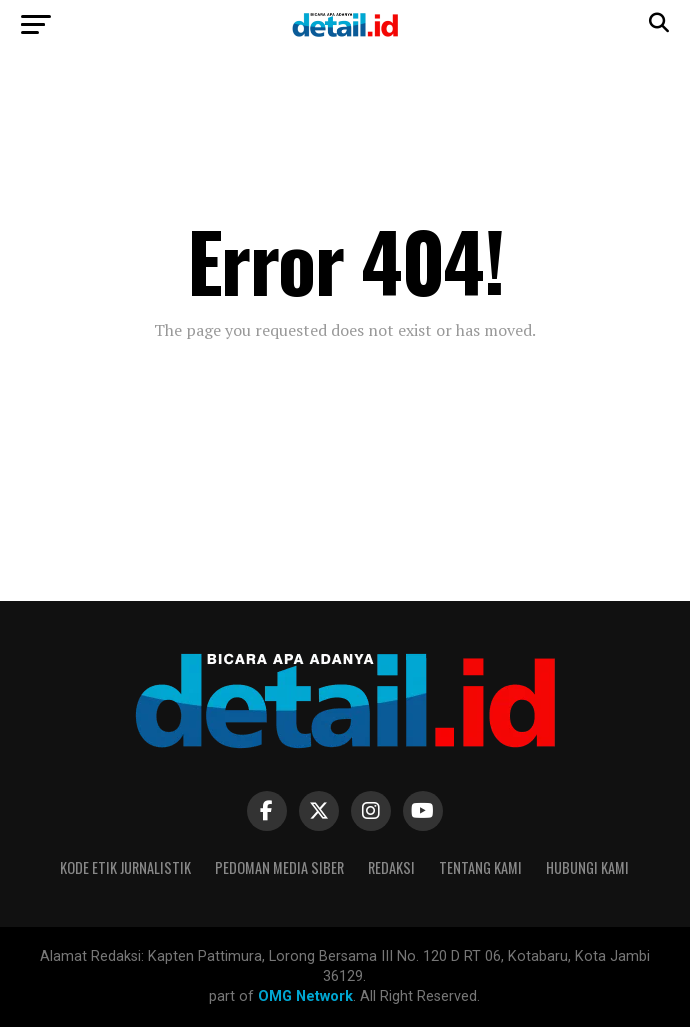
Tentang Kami (480, 867)
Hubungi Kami (587, 867)
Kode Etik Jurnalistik (125, 867)
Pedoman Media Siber (279, 867)
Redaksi (391, 867)
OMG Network (305, 996)
